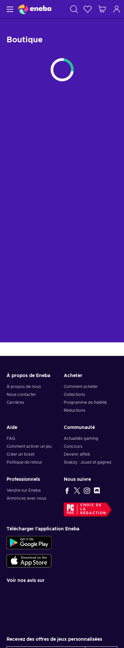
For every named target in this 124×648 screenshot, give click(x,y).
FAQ (11, 438)
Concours (73, 446)
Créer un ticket (20, 454)
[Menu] (9, 9)
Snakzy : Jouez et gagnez (87, 462)
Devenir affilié (77, 454)
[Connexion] (116, 9)
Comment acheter (81, 387)
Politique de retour (24, 462)
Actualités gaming (81, 438)
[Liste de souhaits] (87, 9)
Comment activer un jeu (29, 446)
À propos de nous (24, 387)
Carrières (15, 402)
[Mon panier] (102, 9)
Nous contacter (21, 395)
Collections (74, 395)
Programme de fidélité (85, 402)
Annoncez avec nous (26, 498)
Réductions (74, 410)
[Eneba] (34, 9)
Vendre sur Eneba (24, 490)
